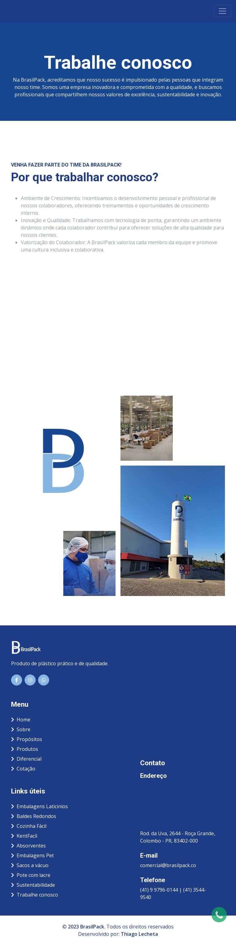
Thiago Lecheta (139, 934)
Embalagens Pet (32, 855)
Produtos (24, 749)
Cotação (23, 768)
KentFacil (24, 835)
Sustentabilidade (33, 885)
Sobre (20, 729)
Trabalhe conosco (34, 894)
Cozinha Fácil (28, 826)
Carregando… (118, 319)
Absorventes (28, 845)
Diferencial (26, 758)
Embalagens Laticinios (39, 806)
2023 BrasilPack (86, 926)
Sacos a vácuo (30, 865)
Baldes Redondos (33, 816)
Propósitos (26, 739)
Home (20, 719)
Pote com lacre (30, 875)
